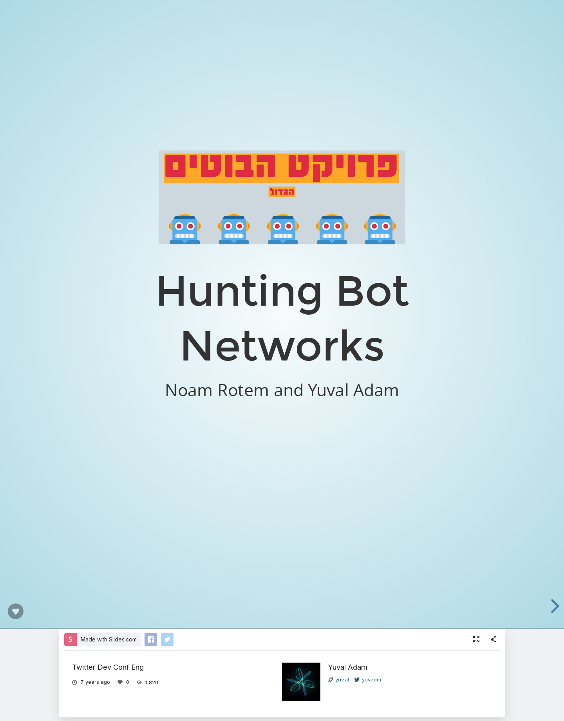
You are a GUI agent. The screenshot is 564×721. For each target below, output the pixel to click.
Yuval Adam (347, 667)
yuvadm (367, 679)
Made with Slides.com (109, 639)
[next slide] (553, 606)
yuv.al (338, 679)
